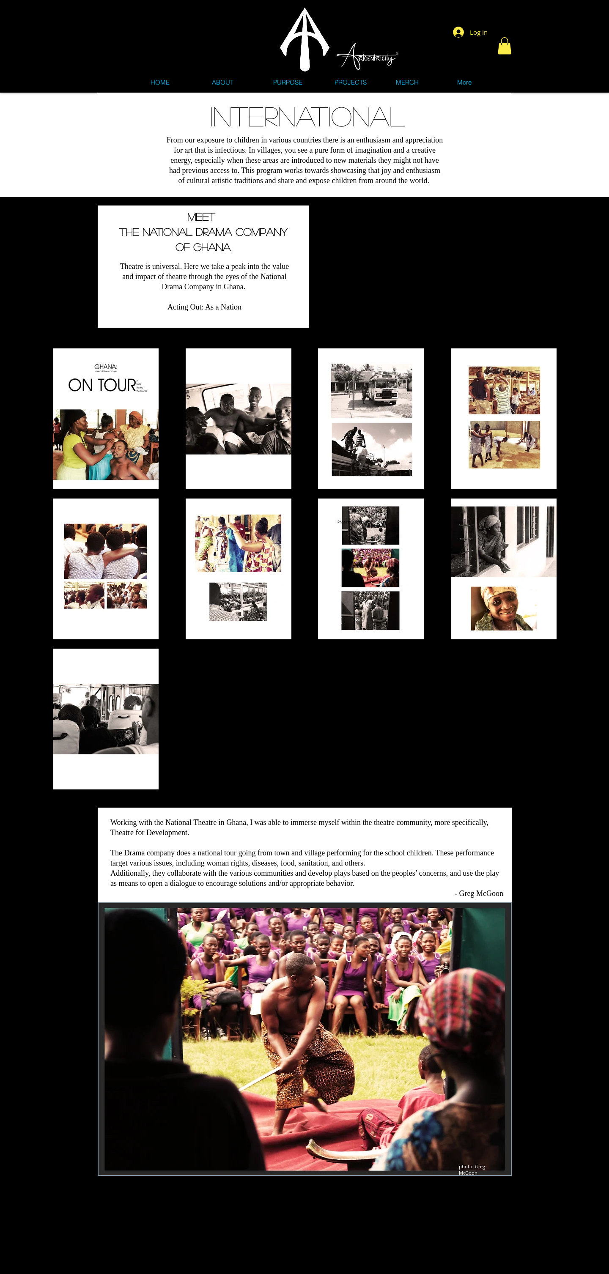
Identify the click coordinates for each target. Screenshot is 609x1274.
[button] (504, 46)
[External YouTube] (410, 262)
